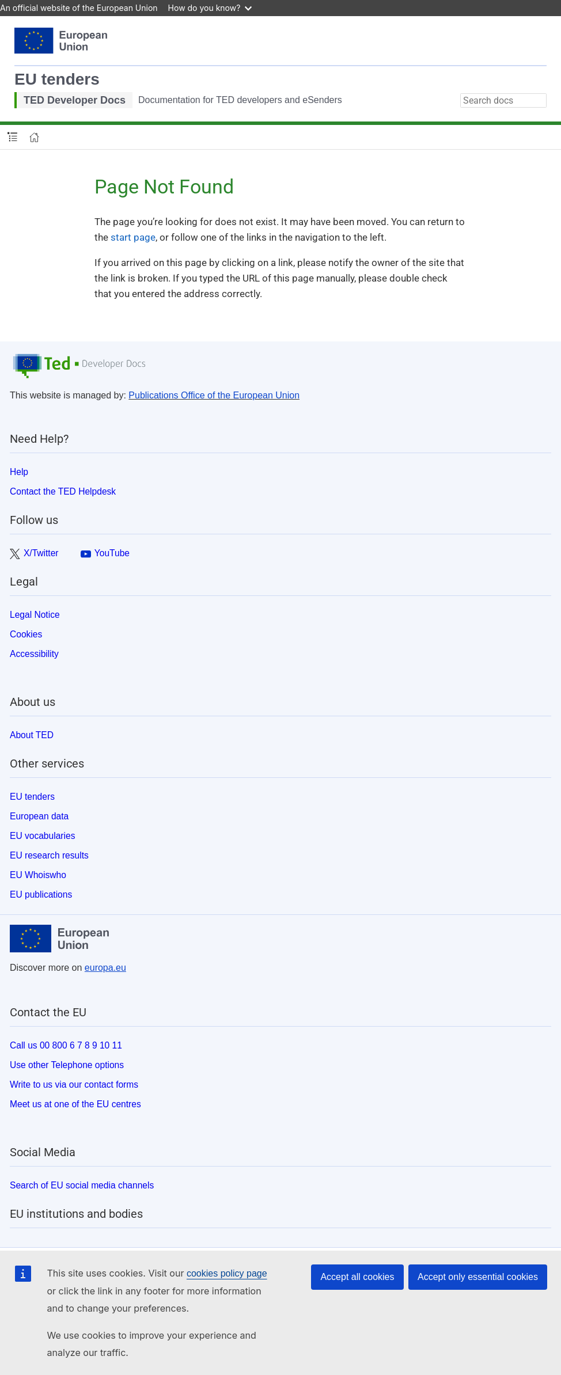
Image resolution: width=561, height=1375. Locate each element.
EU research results (49, 855)
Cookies (26, 634)
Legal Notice (35, 615)
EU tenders (57, 79)
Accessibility (34, 654)
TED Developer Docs (75, 100)
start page (133, 237)
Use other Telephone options (67, 1065)
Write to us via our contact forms (74, 1084)
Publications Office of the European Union (214, 395)
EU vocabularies (42, 836)
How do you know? (210, 8)
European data (39, 816)
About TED (32, 735)
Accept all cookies (357, 1277)
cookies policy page (227, 1273)
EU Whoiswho (38, 875)
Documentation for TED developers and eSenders (240, 100)
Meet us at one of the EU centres (75, 1104)
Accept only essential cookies (478, 1277)
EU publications (41, 894)
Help (19, 472)
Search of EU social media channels (82, 1185)
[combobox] (503, 100)
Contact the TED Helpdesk (63, 491)
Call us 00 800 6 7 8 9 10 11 (66, 1045)
